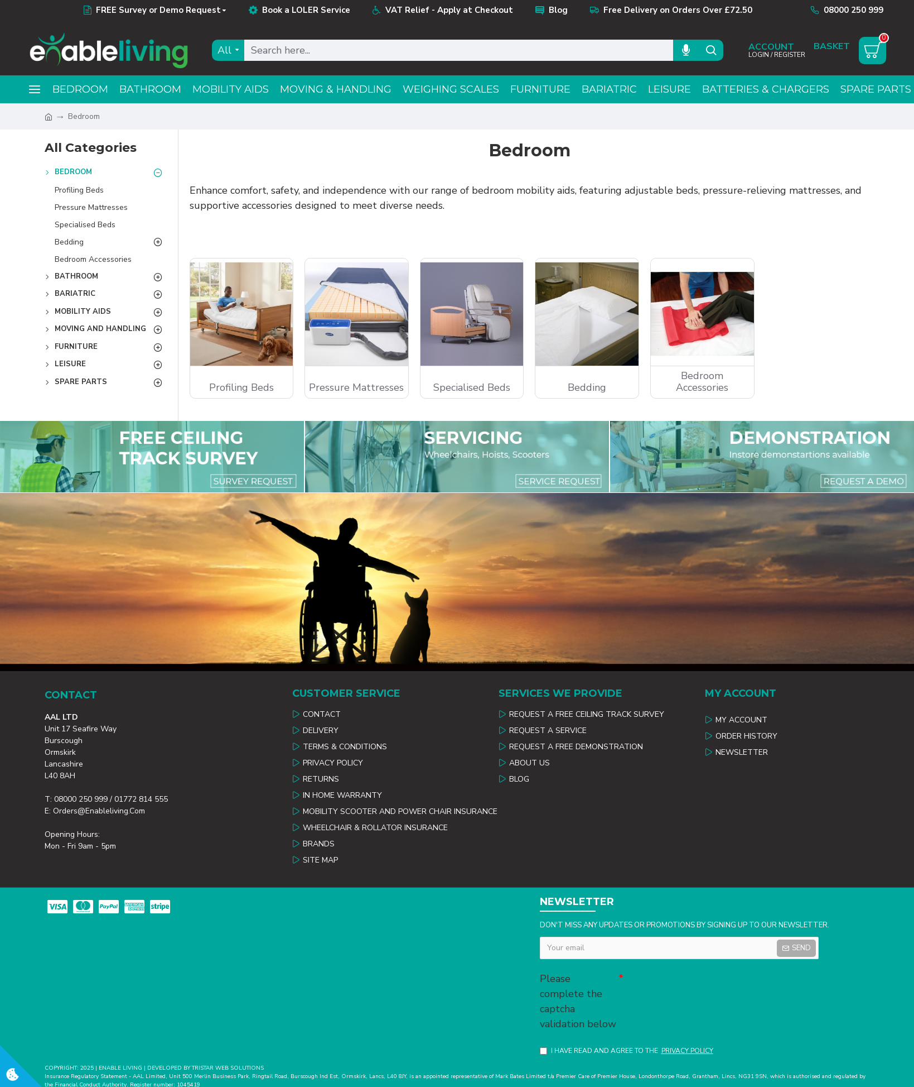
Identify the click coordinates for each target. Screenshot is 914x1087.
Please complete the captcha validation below (578, 1001)
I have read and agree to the (627, 1051)
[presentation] (701, 988)
